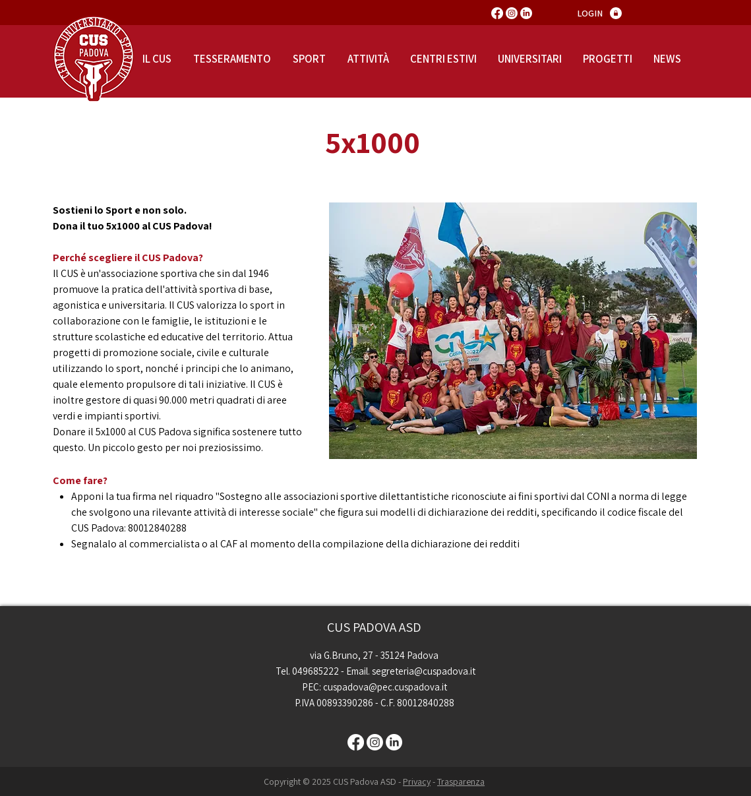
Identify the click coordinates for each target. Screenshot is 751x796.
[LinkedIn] (526, 13)
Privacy (417, 781)
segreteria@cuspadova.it (423, 671)
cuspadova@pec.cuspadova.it (385, 687)
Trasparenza (461, 781)
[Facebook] (497, 13)
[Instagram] (512, 13)
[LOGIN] (590, 14)
